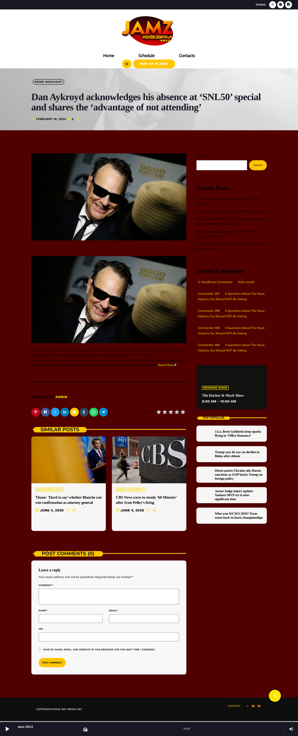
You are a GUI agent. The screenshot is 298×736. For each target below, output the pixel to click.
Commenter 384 (209, 345)
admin (61, 397)
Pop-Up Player (154, 64)
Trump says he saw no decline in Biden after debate (231, 211)
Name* (43, 611)
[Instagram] (280, 4)
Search (201, 156)
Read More (166, 365)
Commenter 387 (209, 294)
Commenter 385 (209, 328)
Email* (113, 611)
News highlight (48, 82)
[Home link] (149, 29)
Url (41, 629)
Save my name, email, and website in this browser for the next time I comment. (99, 650)
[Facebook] (288, 4)
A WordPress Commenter (215, 282)
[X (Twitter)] (272, 4)
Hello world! (245, 282)
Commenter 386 (209, 311)
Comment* (46, 585)
